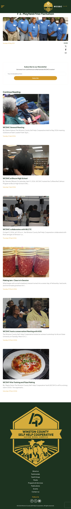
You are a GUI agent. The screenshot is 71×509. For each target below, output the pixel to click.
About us (35, 471)
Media (35, 480)
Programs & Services (35, 483)
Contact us (35, 492)
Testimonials (35, 474)
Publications (35, 486)
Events (35, 489)
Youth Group (35, 477)
